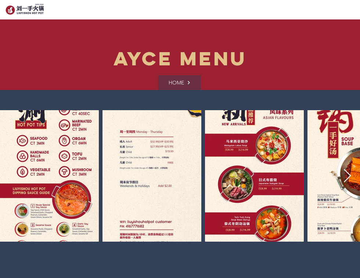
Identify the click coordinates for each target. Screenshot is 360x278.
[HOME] (179, 82)
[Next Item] (347, 176)
